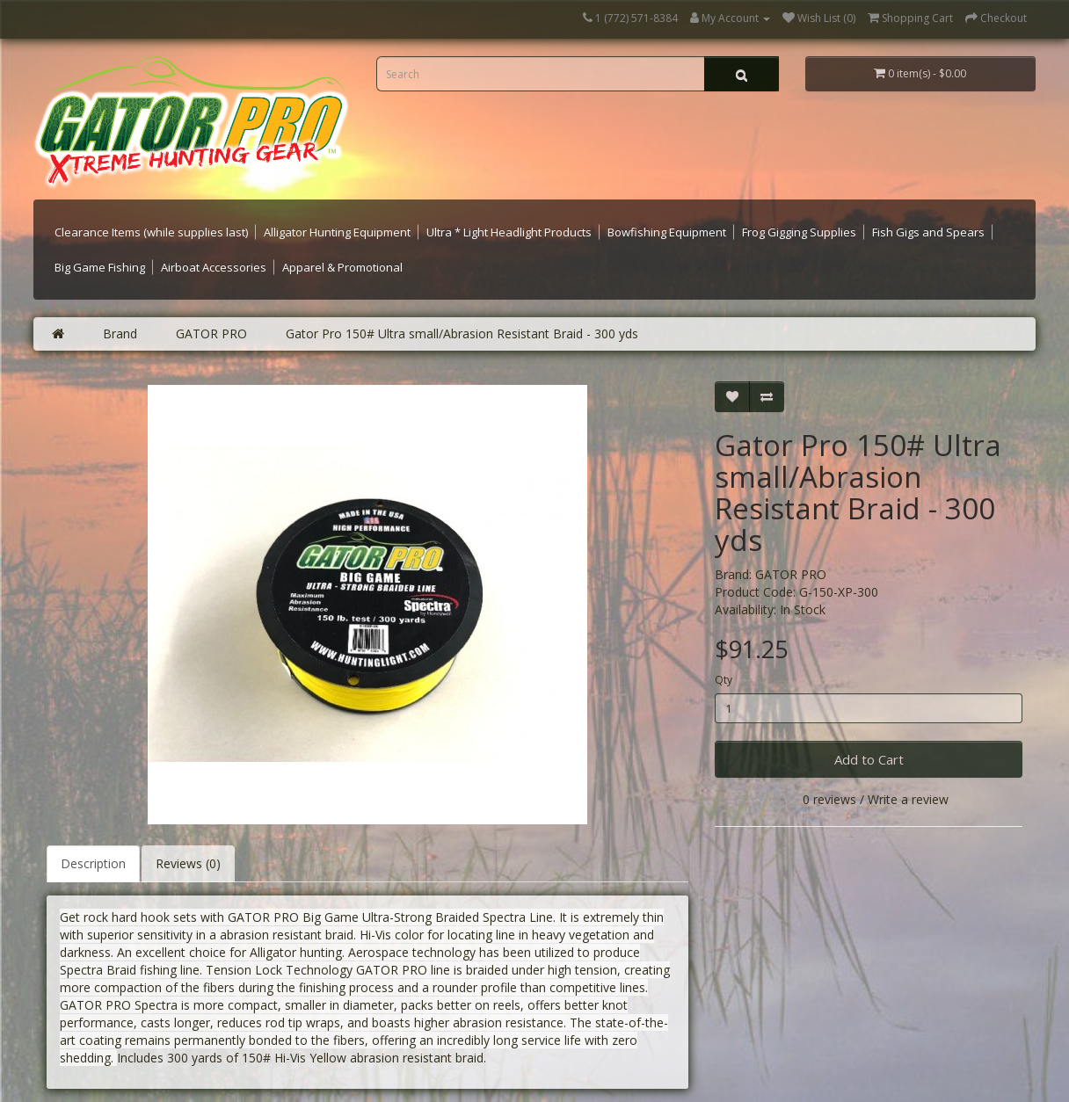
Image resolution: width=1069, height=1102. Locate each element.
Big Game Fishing (100, 267)
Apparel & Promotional (342, 267)
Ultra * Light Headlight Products (509, 232)
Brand (120, 333)
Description (93, 863)
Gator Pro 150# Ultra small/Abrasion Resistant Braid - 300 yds (462, 333)
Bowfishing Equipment (666, 232)
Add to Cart (869, 759)
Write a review (908, 799)
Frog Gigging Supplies (799, 232)
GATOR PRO (211, 333)
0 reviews (829, 799)
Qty (723, 679)
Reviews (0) (188, 863)
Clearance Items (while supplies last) (151, 232)
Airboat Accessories (213, 267)
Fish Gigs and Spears (928, 232)
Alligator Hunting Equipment (337, 232)
